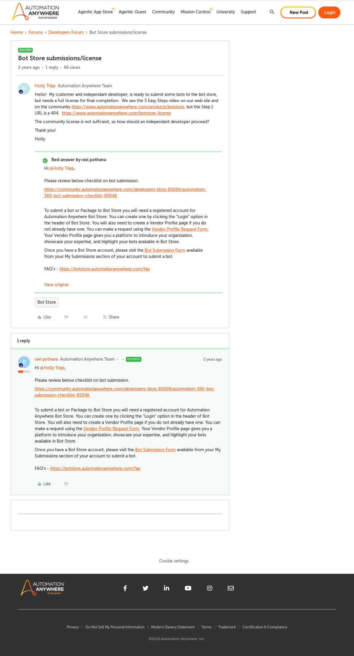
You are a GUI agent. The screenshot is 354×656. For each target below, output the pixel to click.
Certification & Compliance (265, 627)
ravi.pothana (46, 359)
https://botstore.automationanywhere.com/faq (105, 269)
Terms (206, 627)
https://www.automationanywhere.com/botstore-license (116, 113)
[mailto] (231, 589)
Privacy (73, 627)
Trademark (227, 627)
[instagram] (209, 589)
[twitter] (145, 589)
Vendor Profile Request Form (180, 229)
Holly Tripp (45, 86)
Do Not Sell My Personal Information (115, 627)
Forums (36, 32)
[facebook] (125, 589)
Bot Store (46, 302)
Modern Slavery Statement (173, 627)
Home (17, 32)
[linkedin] (166, 589)
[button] (298, 12)
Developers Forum (66, 32)
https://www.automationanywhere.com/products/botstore (128, 107)
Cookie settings (174, 561)
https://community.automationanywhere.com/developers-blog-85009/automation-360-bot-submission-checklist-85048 (125, 192)
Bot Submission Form (165, 250)
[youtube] (188, 589)
